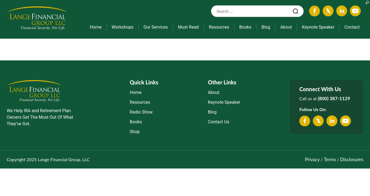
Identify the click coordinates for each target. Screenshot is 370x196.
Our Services (155, 27)
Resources (219, 27)
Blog (265, 27)
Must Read (188, 27)
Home (96, 27)
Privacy (312, 159)
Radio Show (141, 112)
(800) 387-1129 (334, 98)
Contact (352, 27)
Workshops (122, 27)
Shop (135, 131)
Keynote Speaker (318, 27)
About (286, 27)
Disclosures (351, 159)
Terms (330, 159)
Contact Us (218, 121)
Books (245, 27)
